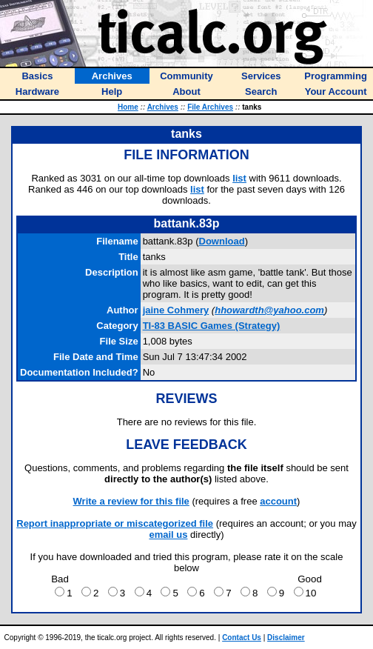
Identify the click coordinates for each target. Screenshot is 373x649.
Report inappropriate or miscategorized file (114, 523)
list (239, 178)
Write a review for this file (131, 501)
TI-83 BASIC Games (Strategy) (211, 325)
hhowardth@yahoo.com (269, 310)
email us (168, 534)
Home (128, 107)
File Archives (210, 107)
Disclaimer (286, 637)
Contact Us (241, 637)
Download (222, 241)
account (278, 501)
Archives (162, 107)
